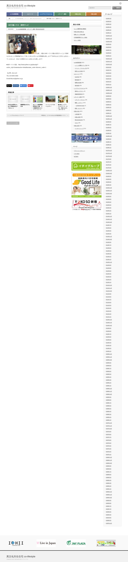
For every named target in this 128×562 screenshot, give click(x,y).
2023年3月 (108, 27)
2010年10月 (109, 325)
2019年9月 (108, 121)
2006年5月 (108, 477)
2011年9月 (108, 293)
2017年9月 (108, 159)
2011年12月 (109, 285)
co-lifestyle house (80, 105)
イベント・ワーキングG (81, 68)
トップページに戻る (13, 123)
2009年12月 (109, 354)
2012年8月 (108, 268)
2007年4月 (108, 445)
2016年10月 (109, 173)
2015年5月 (108, 205)
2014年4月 (108, 233)
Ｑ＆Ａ (76, 122)
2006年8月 (108, 468)
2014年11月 (109, 219)
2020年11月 (109, 90)
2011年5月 (108, 305)
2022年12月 (109, 35)
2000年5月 (108, 520)
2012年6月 (108, 271)
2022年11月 (109, 38)
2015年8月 (108, 199)
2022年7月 (108, 50)
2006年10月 (109, 463)
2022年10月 (109, 41)
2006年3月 (108, 483)
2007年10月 (109, 428)
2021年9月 (108, 67)
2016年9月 (108, 176)
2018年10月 (109, 136)
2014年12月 (109, 216)
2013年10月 (109, 239)
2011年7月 (108, 299)
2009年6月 (108, 371)
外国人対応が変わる (79, 31)
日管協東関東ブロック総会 (80, 37)
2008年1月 (108, 420)
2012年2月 (108, 279)
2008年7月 (108, 402)
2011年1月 (108, 316)
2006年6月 (108, 474)
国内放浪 (77, 79)
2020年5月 (108, 101)
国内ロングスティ (79, 91)
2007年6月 (108, 440)
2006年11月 (109, 460)
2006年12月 (109, 457)
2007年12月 (109, 423)
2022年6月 (108, 52)
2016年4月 (108, 184)
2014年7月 (108, 225)
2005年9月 (108, 500)
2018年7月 (108, 141)
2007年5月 (108, 443)
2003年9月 (108, 511)
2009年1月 (108, 385)
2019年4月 (108, 133)
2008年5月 (108, 408)
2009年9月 (108, 362)
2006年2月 (108, 486)
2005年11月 (109, 494)
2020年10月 (109, 93)
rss (120, 3)
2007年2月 (108, 451)
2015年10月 (109, 193)
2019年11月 (109, 118)
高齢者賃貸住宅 (79, 94)
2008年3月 (108, 414)
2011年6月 (108, 302)
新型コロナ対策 (79, 71)
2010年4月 (108, 342)
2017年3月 (108, 164)
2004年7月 (108, 509)
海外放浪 (77, 85)
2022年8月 (108, 47)
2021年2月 (108, 81)
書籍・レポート (79, 102)
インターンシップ (79, 128)
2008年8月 (108, 400)
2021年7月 (108, 70)
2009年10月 (109, 359)
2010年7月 (108, 334)
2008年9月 (108, 397)
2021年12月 (109, 58)
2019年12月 (109, 116)
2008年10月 (109, 394)
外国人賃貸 (77, 117)
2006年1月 (108, 489)
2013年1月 (108, 259)
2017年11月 (109, 153)
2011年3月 (108, 311)
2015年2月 (108, 210)
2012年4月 (108, 273)
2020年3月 (108, 107)
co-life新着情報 (14, 14)
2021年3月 (108, 78)
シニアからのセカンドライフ (17, 115)
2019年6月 (108, 127)
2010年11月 (109, 322)
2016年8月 (108, 179)
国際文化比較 (78, 82)
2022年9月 (108, 44)
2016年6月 (108, 182)
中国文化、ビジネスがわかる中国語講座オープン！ (53, 115)
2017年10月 (109, 156)
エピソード (30, 14)
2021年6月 (108, 73)
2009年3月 (108, 380)
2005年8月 (108, 503)
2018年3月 (108, 144)
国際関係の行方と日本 (25, 105)
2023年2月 (108, 30)
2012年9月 (108, 265)
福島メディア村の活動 (79, 34)
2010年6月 (108, 336)
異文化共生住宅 (40, 29)
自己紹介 (76, 156)
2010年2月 (108, 348)
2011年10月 (109, 291)
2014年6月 (108, 227)
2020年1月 (108, 113)
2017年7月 (108, 161)
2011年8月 (108, 296)
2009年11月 (109, 357)
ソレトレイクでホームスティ (50, 105)
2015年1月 (108, 213)
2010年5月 (108, 339)
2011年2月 (108, 314)
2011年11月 (109, 288)
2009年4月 (108, 377)
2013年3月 (108, 253)
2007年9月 (108, 431)
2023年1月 (108, 32)
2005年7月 (108, 506)
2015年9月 (108, 196)
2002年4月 (108, 514)
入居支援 (77, 114)
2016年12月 (109, 170)
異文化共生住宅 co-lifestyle (20, 5)
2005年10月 (109, 497)
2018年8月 (108, 139)
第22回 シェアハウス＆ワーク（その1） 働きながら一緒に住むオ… (63, 107)
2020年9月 (108, 96)
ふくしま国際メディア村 (81, 65)
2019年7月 (108, 124)
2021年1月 (108, 84)
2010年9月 (108, 328)
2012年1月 (108, 282)
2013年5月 (108, 250)
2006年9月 (108, 466)
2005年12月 (109, 491)
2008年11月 (109, 391)
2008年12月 (109, 388)
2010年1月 (108, 351)
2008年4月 (108, 411)
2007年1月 (108, 454)
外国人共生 (78, 14)
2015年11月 (109, 190)
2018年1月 (108, 147)
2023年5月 (108, 21)
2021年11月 (109, 61)
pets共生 (77, 76)
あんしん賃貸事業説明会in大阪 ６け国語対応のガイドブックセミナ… (37, 107)
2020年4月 (108, 104)
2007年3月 (108, 448)
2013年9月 (108, 242)
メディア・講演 (62, 14)
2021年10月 (109, 64)
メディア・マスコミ (80, 99)
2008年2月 (108, 417)
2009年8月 (108, 365)
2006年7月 (108, 471)
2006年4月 (108, 480)
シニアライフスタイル (46, 14)
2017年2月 (108, 167)
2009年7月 (108, 368)
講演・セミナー (79, 108)
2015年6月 (108, 202)
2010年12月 (109, 319)
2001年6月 (108, 517)
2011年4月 (108, 308)
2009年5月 (108, 374)
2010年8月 (108, 331)
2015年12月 (109, 187)
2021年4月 (108, 75)
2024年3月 (108, 18)
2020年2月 (108, 110)
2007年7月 (108, 437)
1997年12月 (109, 523)
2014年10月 (109, 222)
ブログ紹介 (77, 153)
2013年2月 (108, 256)
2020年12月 (109, 87)
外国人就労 (94, 14)
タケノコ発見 (77, 40)
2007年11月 (109, 425)
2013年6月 (108, 248)
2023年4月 (108, 24)
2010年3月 (108, 345)
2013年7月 (108, 245)
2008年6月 (108, 405)
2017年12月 (109, 150)
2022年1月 (108, 55)
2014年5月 (108, 230)
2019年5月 (108, 130)
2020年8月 (108, 98)
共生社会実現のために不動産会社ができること (13, 106)
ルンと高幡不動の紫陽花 (80, 28)
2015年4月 (108, 207)
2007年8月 (108, 434)
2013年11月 (109, 236)
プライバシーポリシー (79, 150)
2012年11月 (109, 262)
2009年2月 (108, 382)
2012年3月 (108, 276)
